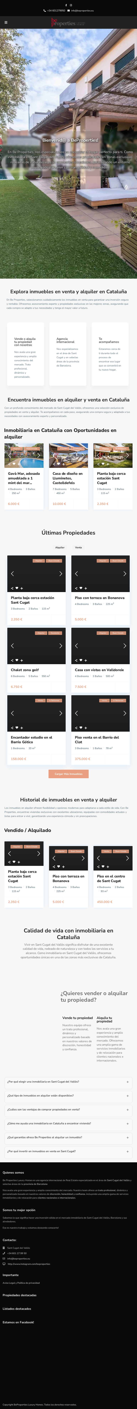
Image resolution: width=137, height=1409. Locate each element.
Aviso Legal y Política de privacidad (21, 1282)
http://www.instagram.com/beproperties (28, 1263)
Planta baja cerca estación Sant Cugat (111, 478)
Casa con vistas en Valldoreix (99, 669)
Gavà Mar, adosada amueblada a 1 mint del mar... (20, 475)
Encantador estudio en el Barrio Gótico (31, 739)
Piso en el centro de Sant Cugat (111, 878)
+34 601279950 (56, 10)
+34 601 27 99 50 (17, 1253)
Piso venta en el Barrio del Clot (97, 739)
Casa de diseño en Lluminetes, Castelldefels (68, 478)
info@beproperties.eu (18, 1258)
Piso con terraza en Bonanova (99, 597)
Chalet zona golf (25, 669)
